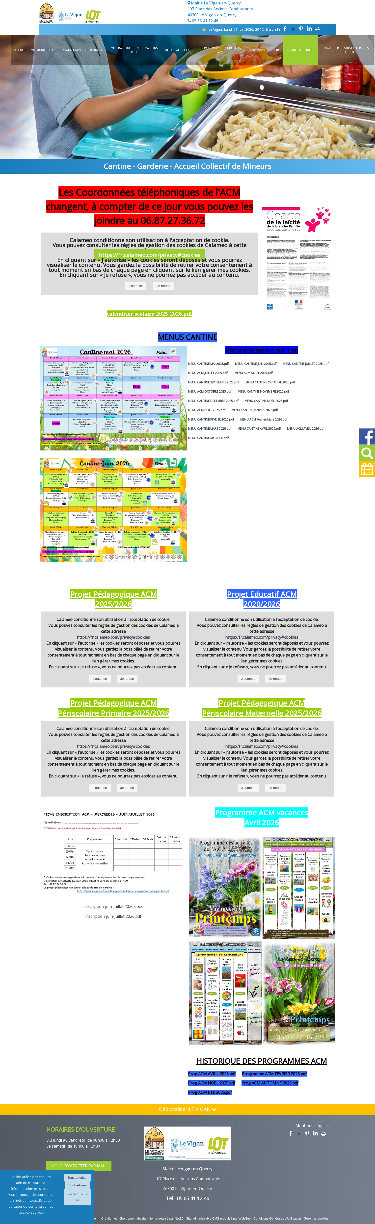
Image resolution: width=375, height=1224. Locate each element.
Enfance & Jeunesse (301, 50)
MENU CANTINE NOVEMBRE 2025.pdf (263, 391)
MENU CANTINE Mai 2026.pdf (208, 438)
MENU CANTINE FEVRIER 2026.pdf (211, 419)
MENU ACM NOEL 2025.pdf (206, 410)
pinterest (301, 28)
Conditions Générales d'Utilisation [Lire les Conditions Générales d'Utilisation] (277, 1218)
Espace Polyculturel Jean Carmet (221, 50)
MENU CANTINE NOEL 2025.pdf (266, 401)
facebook (285, 28)
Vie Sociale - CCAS (177, 50)
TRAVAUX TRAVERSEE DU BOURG (82, 50)
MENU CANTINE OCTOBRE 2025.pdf (270, 382)
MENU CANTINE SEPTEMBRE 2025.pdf (213, 382)
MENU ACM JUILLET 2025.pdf (208, 373)
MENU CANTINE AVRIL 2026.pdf (259, 428)
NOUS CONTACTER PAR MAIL (79, 1166)
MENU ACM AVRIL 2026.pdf (305, 428)
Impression (317, 28)
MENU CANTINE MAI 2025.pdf (208, 364)
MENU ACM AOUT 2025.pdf (254, 373)
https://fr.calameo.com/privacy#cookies (149, 255)
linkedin (309, 28)
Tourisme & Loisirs (266, 50)
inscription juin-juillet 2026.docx (113, 906)
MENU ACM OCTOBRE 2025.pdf (210, 391)
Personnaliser (77, 1197)
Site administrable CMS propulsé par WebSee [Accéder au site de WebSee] (218, 1218)
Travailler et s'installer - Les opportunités (345, 50)
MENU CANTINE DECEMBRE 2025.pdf (213, 401)
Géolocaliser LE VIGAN (187, 1109)
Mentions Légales (312, 1125)
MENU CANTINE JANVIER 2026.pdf (255, 410)
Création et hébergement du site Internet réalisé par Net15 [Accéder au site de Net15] (142, 1218)
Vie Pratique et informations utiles (134, 50)
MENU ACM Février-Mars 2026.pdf (264, 419)
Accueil (20, 50)
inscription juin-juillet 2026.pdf (113, 916)
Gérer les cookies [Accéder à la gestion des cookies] (316, 1218)
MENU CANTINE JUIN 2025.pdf (256, 364)
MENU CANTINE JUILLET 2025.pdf (305, 364)
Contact (192, 81)
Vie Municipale (42, 50)
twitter (293, 28)
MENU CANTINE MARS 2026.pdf (209, 428)
